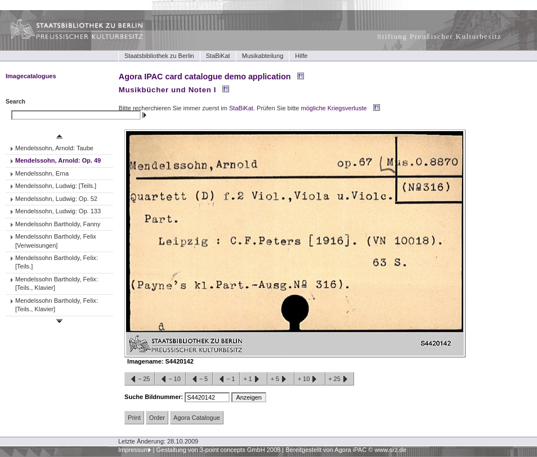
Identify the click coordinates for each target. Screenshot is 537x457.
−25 (139, 379)
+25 (340, 379)
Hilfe (301, 55)
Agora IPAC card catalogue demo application (205, 76)
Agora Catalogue (196, 417)
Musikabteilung (263, 55)
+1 (253, 379)
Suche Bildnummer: (154, 396)
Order (157, 417)
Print (134, 417)
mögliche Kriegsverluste (334, 108)
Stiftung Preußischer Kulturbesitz (439, 36)
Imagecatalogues (31, 76)
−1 (226, 379)
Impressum (133, 449)
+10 (309, 379)
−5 (199, 379)
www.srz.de (390, 449)
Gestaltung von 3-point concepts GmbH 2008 (218, 449)
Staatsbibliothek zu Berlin (159, 55)
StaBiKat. (242, 108)
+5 (281, 379)
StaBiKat (218, 55)
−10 (170, 379)
